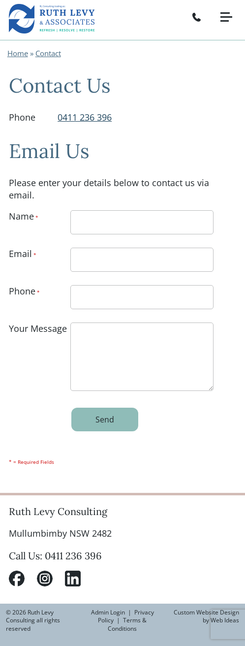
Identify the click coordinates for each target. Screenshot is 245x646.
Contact (48, 53)
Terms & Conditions (127, 624)
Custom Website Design (206, 612)
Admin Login (108, 612)
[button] (230, 8)
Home (17, 53)
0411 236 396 (85, 117)
